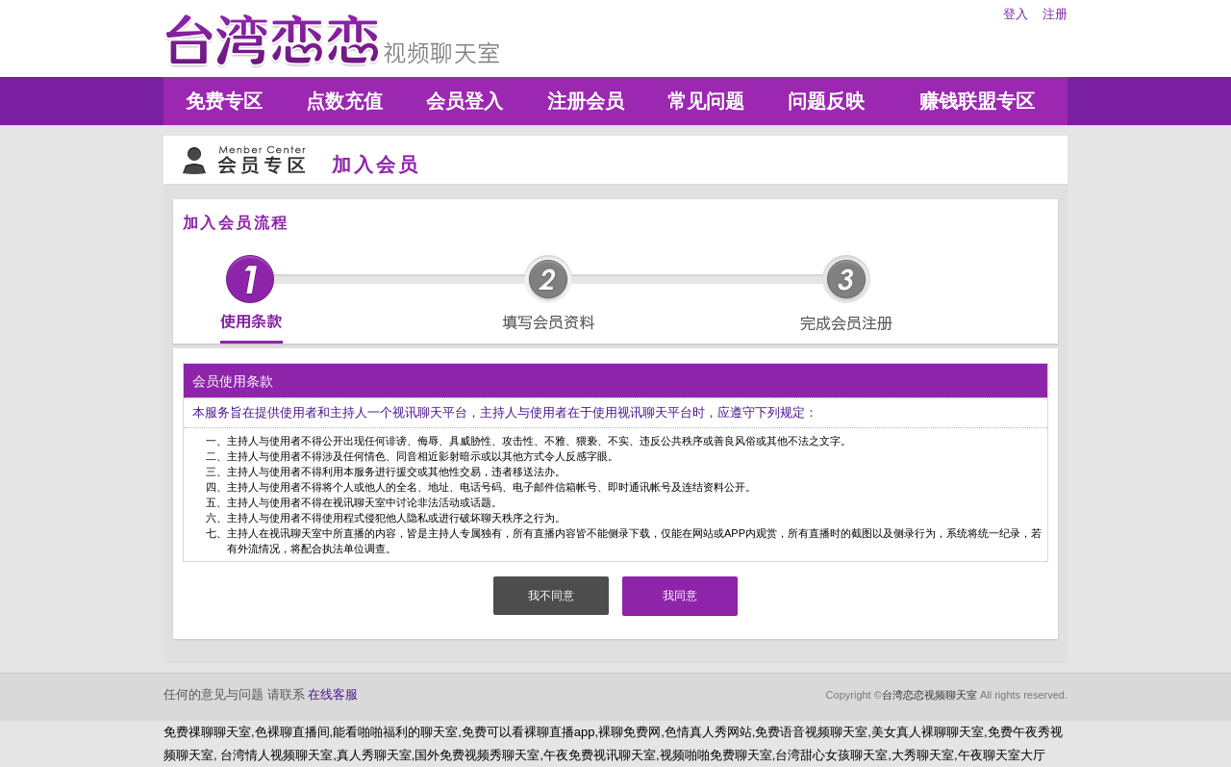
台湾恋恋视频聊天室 (929, 695)
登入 (1015, 14)
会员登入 (464, 101)
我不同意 (551, 595)
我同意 (680, 595)
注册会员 (585, 101)
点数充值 (344, 101)
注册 (1055, 14)
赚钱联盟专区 (977, 101)
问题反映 (826, 101)
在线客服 (333, 694)
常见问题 (705, 101)
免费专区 (224, 101)
